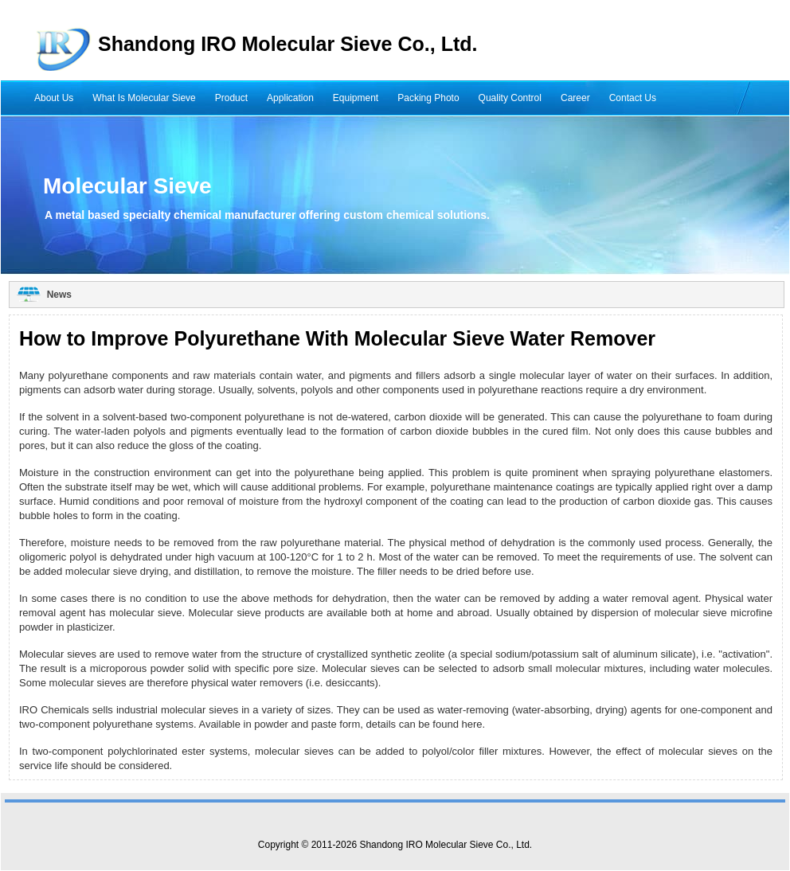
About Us (53, 98)
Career (575, 98)
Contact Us (632, 98)
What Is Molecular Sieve (143, 98)
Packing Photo (428, 98)
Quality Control (510, 98)
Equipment (355, 98)
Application (290, 98)
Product (231, 98)
